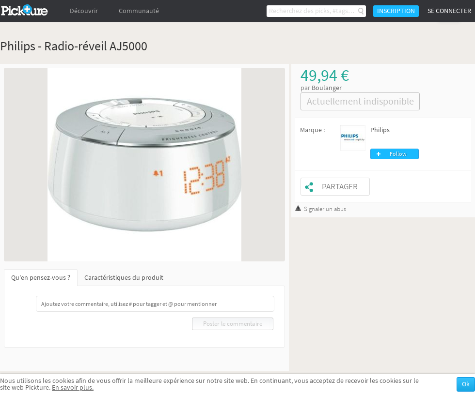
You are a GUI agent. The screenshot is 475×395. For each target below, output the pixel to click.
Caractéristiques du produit (123, 277)
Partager (340, 186)
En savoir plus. (73, 387)
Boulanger (327, 87)
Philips (380, 130)
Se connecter (449, 10)
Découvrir (84, 10)
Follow (398, 154)
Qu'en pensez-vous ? (40, 277)
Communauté (139, 10)
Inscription (396, 10)
